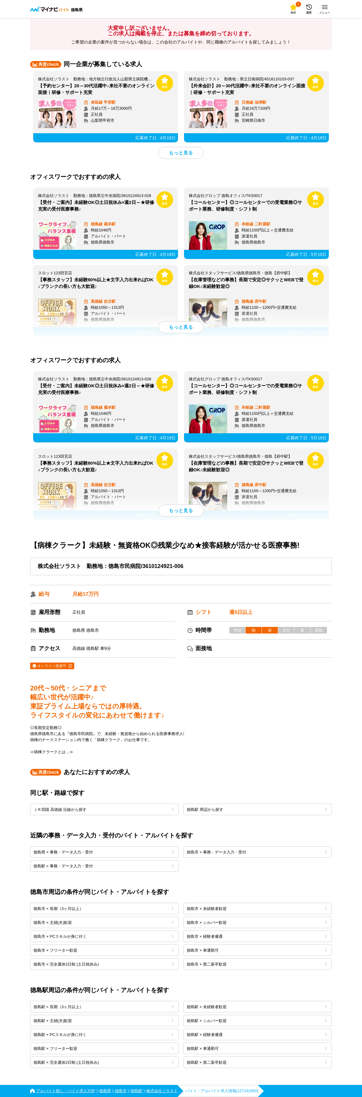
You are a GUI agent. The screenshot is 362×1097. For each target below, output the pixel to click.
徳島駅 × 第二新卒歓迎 (257, 1062)
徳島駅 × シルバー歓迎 (257, 1020)
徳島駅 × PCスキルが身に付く (103, 1034)
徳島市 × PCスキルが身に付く (103, 936)
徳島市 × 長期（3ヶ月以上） (103, 908)
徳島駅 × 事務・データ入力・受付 (103, 866)
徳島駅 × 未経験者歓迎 (257, 1007)
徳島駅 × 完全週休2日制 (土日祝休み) (103, 1062)
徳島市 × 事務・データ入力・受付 (257, 852)
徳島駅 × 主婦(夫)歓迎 (103, 1020)
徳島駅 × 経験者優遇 (257, 1034)
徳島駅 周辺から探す (257, 809)
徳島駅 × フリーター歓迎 (103, 1048)
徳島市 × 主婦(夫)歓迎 (103, 922)
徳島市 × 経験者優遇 (257, 936)
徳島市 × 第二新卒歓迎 (257, 964)
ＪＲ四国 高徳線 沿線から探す (103, 809)
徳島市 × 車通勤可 (257, 950)
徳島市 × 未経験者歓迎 (257, 908)
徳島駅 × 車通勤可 (257, 1048)
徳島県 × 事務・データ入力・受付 (103, 852)
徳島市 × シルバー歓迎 (257, 922)
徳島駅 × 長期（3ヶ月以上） (103, 1007)
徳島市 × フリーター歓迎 (103, 950)
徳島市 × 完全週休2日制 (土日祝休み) (103, 964)
